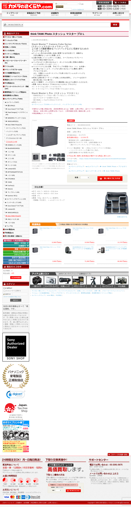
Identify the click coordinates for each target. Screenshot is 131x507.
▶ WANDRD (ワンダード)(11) (16, 118)
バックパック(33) (12, 131)
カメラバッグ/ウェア (76, 166)
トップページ (12, 13)
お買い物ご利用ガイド (16, 260)
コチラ (115, 473)
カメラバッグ (108, 282)
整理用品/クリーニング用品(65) (15, 92)
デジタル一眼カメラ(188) (13, 37)
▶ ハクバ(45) (10, 175)
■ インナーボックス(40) (13, 202)
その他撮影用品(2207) (12, 73)
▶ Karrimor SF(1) (11, 195)
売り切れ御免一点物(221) (13, 236)
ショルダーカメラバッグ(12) (16, 135)
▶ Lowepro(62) (11, 168)
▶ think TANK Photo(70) (14, 125)
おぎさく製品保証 (16, 257)
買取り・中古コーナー (16, 243)
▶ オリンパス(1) (11, 162)
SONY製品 (50, 295)
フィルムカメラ (51, 291)
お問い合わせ (118, 13)
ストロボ (89, 291)
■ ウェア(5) (9, 226)
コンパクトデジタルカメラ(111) (16, 44)
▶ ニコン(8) (10, 158)
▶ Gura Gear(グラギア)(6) (14, 109)
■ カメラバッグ (92, 166)
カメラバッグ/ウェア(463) (13, 99)
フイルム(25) (9, 66)
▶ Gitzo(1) (9, 189)
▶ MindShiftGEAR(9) (13, 148)
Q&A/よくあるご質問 (16, 263)
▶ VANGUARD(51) (12, 121)
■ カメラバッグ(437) (12, 102)
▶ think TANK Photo (108, 166)
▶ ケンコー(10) (11, 165)
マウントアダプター (57, 293)
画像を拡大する (122, 217)
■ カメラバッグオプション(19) (15, 199)
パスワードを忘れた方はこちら (12, 296)
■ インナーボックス (93, 171)
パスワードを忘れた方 (78, 9)
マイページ (97, 13)
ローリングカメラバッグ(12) (16, 128)
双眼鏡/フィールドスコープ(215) (16, 76)
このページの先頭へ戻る (118, 454)
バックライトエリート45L (72, 104)
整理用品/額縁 (85, 293)
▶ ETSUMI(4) (10, 179)
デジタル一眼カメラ (37, 282)
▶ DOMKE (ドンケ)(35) (14, 145)
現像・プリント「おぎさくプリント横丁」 (16, 249)
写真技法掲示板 (16, 252)
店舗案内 (54, 13)
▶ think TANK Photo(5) (13, 216)
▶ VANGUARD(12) (12, 212)
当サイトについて (8, 502)
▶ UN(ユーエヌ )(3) (12, 219)
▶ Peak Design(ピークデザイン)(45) (17, 113)
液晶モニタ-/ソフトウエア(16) (15, 79)
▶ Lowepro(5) (10, 209)
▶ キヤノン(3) (10, 155)
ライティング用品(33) (12, 54)
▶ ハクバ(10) (10, 222)
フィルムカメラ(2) (11, 40)
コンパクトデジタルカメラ (66, 291)
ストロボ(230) (9, 50)
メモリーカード (79, 282)
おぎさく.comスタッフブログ (16, 254)
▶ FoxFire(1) (10, 185)
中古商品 (122, 282)
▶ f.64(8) (9, 182)
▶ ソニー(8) (10, 152)
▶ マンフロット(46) (12, 192)
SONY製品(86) (10, 229)
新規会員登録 (76, 13)
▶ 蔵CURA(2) (10, 105)
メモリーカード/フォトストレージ (113, 291)
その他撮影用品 (44, 293)
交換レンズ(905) (10, 47)
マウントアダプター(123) (13, 69)
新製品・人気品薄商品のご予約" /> (16, 240)
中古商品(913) (9, 83)
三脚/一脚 (97, 291)
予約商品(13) (9, 233)
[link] (15, 395)
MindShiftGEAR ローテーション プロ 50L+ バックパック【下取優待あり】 (83, 247)
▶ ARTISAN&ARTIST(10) (14, 172)
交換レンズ (65, 282)
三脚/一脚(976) (10, 57)
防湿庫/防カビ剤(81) (12, 95)
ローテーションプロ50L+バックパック (46, 104)
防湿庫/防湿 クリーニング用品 (102, 293)
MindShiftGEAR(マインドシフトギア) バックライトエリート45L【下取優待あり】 (116, 248)
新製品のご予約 (33, 13)
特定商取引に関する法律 (38, 502)
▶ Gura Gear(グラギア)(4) (14, 206)
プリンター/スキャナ (72, 293)
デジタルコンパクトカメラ (51, 282)
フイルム (35, 293)
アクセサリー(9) (11, 141)
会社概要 (26, 502)
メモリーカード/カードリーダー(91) (16, 62)
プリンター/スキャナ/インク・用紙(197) (17, 87)
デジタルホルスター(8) (14, 138)
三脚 (93, 282)
